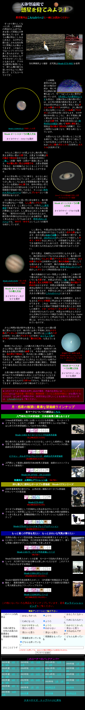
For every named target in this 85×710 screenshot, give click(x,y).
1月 (56, 681)
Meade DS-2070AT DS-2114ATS (36, 475)
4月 (82, 664)
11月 (22, 665)
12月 (59, 662)
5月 (67, 671)
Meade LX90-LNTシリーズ (36, 573)
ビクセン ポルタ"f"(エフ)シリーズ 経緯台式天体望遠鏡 (36, 456)
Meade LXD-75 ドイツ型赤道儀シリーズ (36, 552)
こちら (56, 412)
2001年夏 (24, 693)
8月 (7, 665)
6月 (13, 662)
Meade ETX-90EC (65, 63)
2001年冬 (70, 687)
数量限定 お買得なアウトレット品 (30, 480)
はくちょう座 (46, 336)
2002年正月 (50, 687)
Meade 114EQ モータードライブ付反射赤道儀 (36, 435)
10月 (38, 662)
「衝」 (5, 161)
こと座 (47, 333)
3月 (77, 664)
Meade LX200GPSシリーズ (36, 594)
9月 (32, 662)
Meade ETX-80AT (36, 502)
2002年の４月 (50, 238)
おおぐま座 (51, 235)
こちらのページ (35, 17)
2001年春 (49, 693)
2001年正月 (71, 693)
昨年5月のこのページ (70, 267)
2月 (50, 665)
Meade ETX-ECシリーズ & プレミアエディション (36, 526)
